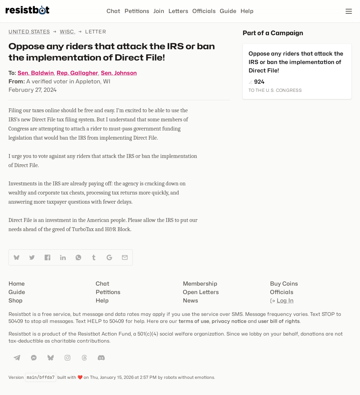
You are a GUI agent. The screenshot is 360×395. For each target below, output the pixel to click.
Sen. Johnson (119, 73)
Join (158, 11)
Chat (113, 11)
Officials (204, 11)
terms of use (194, 321)
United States (29, 31)
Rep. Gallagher (77, 73)
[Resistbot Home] (27, 17)
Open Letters (201, 292)
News (190, 300)
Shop (15, 300)
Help (246, 11)
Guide (228, 11)
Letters (178, 11)
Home (16, 283)
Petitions (136, 11)
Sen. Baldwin (36, 73)
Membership (200, 283)
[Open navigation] (349, 11)
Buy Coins (284, 283)
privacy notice (229, 321)
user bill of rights (279, 321)
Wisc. (68, 31)
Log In (282, 300)
